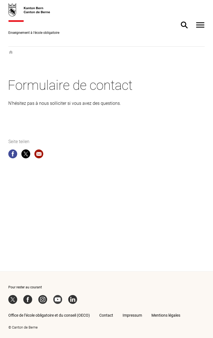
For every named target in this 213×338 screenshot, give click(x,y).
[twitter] (25, 155)
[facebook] (12, 155)
